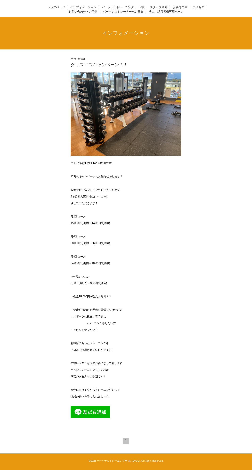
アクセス (198, 7)
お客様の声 (180, 7)
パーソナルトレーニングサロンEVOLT (118, 461)
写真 (142, 7)
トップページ (56, 7)
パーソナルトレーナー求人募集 (123, 11)
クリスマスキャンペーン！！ (99, 65)
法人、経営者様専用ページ (166, 11)
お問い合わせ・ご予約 (83, 11)
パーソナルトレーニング (118, 7)
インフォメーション (83, 7)
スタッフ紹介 (158, 7)
